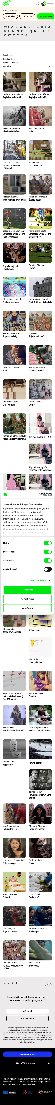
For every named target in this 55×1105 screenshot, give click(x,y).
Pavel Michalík (36, 401)
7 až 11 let (27, 16)
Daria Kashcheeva (37, 860)
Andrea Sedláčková (38, 928)
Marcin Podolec (10, 894)
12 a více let (46, 16)
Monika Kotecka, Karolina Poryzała (37, 128)
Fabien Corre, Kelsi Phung (12, 333)
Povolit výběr (27, 599)
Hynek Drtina (9, 761)
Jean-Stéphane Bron (38, 727)
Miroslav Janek (36, 693)
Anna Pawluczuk (10, 401)
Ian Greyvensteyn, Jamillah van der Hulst (13, 826)
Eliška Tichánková (11, 128)
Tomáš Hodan (35, 792)
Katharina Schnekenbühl (14, 436)
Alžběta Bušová (10, 197)
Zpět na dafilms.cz (27, 1054)
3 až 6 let (10, 16)
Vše (6, 26)
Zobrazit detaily (38, 580)
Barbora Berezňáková (13, 94)
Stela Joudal (9, 629)
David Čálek (34, 894)
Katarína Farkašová (38, 197)
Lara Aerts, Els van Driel (14, 860)
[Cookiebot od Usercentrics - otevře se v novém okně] (39, 494)
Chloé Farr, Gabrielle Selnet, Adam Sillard (12, 299)
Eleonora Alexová (37, 826)
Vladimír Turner (10, 962)
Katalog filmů (9, 59)
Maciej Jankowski (37, 367)
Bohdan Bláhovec (37, 265)
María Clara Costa (37, 231)
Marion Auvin (35, 659)
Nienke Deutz (35, 162)
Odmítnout (27, 608)
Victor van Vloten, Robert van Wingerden (13, 367)
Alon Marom (34, 962)
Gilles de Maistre (11, 162)
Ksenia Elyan (9, 727)
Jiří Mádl (33, 333)
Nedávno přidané (10, 63)
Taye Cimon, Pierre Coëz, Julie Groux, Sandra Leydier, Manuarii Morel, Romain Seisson (14, 693)
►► (40, 984)
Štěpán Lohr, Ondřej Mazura (38, 299)
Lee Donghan (9, 928)
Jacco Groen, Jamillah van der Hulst (13, 231)
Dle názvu (7, 66)
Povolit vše (27, 589)
